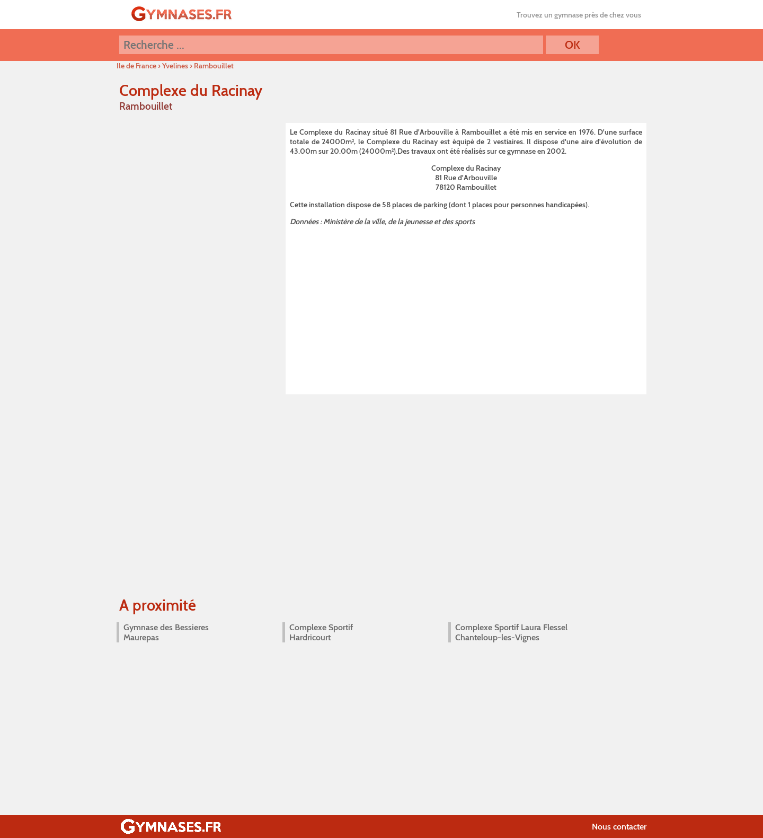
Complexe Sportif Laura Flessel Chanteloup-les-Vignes (511, 632)
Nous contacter (619, 827)
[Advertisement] (466, 308)
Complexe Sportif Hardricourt (321, 632)
